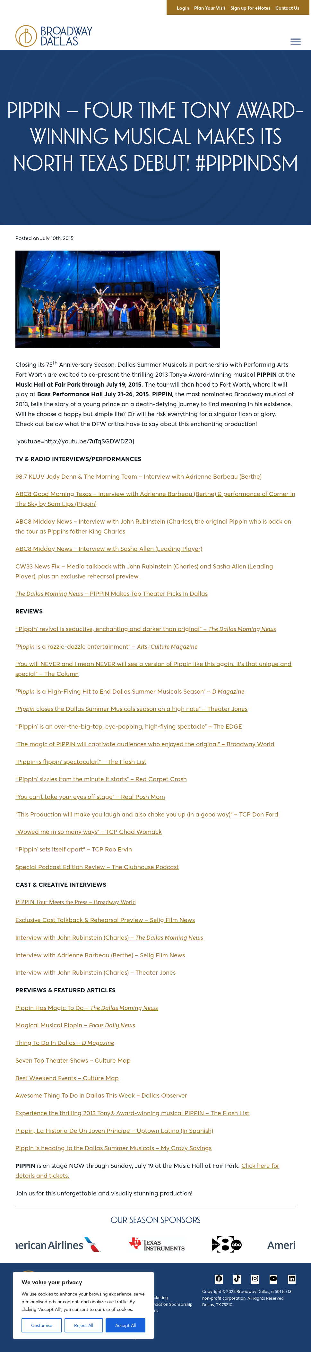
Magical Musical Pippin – (75, 1025)
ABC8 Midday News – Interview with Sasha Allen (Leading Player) (108, 548)
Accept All (125, 1325)
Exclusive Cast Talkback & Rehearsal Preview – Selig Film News (105, 920)
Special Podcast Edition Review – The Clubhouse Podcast (97, 867)
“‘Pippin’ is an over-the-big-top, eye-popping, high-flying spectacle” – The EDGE (128, 726)
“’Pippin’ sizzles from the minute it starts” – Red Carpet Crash (101, 779)
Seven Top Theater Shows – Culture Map (73, 1060)
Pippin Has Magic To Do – (86, 1008)
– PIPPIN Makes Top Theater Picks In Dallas (111, 593)
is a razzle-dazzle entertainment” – (106, 646)
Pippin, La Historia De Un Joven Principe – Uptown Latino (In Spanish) (114, 1130)
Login (183, 8)
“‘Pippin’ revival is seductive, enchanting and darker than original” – (145, 629)
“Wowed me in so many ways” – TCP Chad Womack (88, 831)
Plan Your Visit (209, 8)
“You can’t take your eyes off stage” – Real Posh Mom (90, 796)
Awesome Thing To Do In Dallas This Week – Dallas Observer (101, 1095)
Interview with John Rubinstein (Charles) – (109, 937)
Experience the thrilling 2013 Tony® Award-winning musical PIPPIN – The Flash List (132, 1113)
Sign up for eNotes (250, 8)
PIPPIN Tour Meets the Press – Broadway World (75, 902)
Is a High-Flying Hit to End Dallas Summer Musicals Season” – (129, 691)
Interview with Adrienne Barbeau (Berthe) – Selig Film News (100, 955)
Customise (41, 1325)
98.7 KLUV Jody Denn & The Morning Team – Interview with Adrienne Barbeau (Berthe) (138, 476)
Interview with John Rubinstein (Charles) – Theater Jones (95, 972)
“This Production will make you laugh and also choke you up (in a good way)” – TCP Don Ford (146, 814)
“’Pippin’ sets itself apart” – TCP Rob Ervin (73, 849)
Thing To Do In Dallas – (64, 1043)
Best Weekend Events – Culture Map (67, 1078)
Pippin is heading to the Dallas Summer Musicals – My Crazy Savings (113, 1148)
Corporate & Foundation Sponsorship (157, 1304)
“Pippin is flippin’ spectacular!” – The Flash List (80, 762)
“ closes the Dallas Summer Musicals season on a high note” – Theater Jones (131, 709)
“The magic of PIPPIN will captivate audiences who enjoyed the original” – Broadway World (144, 744)
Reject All (83, 1325)
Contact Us (287, 8)
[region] (83, 1305)
